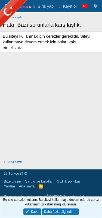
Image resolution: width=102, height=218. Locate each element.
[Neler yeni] (95, 6)
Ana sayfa (27, 186)
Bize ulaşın (12, 181)
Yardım (9, 186)
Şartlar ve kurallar (39, 181)
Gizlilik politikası (69, 181)
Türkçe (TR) (15, 173)
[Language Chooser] (84, 6)
